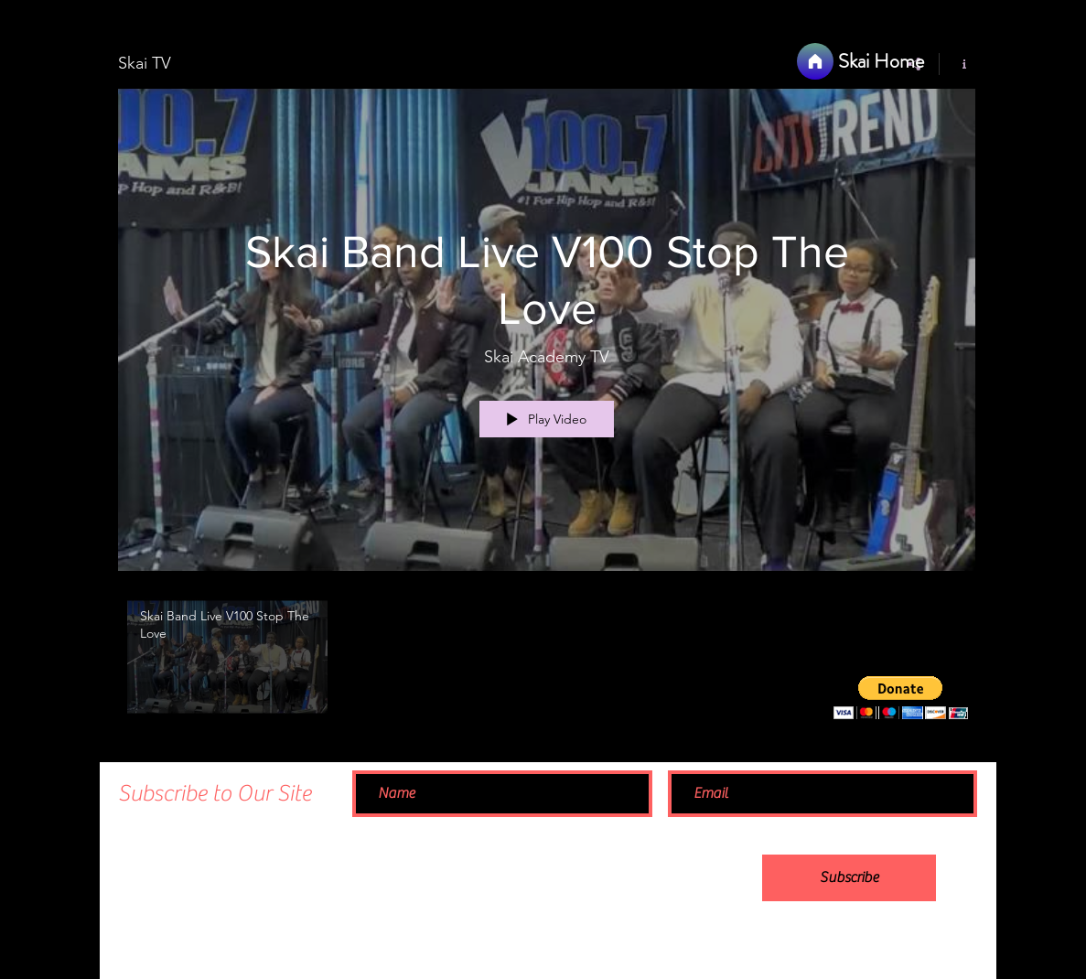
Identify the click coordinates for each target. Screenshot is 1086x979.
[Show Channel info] (957, 64)
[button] (900, 697)
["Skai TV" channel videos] (547, 661)
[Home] (815, 61)
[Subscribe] (849, 878)
